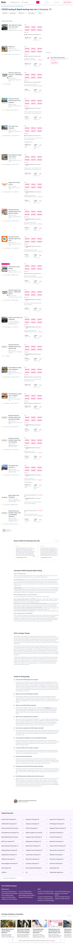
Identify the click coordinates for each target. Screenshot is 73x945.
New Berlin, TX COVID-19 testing (46, 900)
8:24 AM (33, 74)
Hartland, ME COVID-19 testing (62, 891)
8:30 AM (33, 100)
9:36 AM (39, 268)
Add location (54, 62)
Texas (12, 6)
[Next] (58, 541)
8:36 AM (39, 74)
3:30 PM (33, 187)
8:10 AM (33, 48)
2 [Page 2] (6, 530)
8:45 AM (39, 100)
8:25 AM (39, 131)
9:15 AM (33, 27)
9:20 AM (33, 470)
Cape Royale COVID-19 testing (9, 891)
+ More (34, 556)
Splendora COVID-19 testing (26, 897)
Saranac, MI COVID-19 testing (62, 896)
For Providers (56, 2)
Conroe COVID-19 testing (25, 891)
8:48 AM (27, 77)
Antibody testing (17, 587)
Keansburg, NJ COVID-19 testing (46, 893)
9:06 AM (27, 266)
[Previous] (56, 541)
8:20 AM (39, 48)
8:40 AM (27, 51)
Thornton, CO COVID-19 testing (45, 891)
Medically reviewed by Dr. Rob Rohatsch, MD (27, 800)
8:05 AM (33, 128)
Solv (2, 6)
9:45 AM (27, 30)
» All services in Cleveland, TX (9, 878)
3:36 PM (39, 187)
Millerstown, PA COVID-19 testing (61, 894)
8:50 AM (33, 51)
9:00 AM (27, 27)
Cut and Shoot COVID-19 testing (9, 893)
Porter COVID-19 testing (7, 895)
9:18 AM (39, 266)
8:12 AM (27, 74)
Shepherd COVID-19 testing (8, 897)
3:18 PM (39, 184)
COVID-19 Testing (7, 6)
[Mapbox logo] (48, 52)
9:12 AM (39, 77)
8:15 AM (27, 100)
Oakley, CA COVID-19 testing (62, 898)
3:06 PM (27, 184)
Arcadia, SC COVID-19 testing (45, 896)
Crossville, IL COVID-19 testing (45, 898)
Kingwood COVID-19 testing (25, 893)
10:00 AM (33, 30)
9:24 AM (27, 268)
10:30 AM (39, 159)
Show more (40, 59)
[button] (60, 42)
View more (26, 32)
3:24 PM (27, 187)
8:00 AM (27, 48)
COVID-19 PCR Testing (18, 6)
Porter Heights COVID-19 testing (27, 895)
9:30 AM (39, 27)
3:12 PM (33, 184)
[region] (59, 36)
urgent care (47, 707)
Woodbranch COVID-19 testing (9, 899)
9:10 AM (27, 470)
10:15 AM (39, 30)
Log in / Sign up (67, 2)
